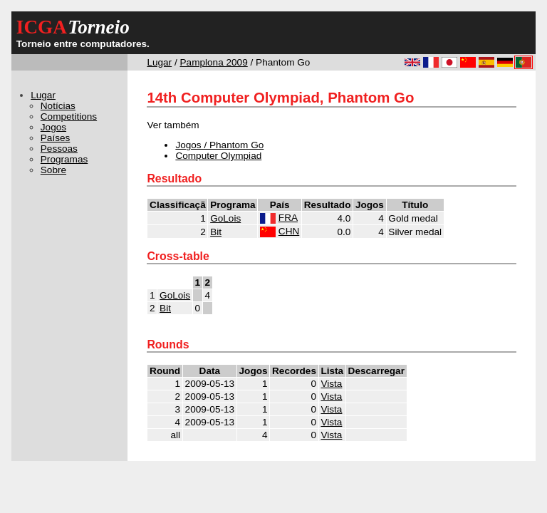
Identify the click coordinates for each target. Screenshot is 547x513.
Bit (216, 232)
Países (56, 138)
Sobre (53, 170)
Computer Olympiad (218, 155)
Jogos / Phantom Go (219, 145)
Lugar (159, 62)
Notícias (58, 105)
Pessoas (59, 148)
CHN (288, 231)
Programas (64, 159)
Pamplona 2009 (214, 62)
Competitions (69, 116)
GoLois (225, 218)
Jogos (53, 127)
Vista (331, 383)
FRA (288, 217)
